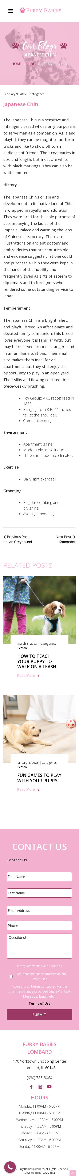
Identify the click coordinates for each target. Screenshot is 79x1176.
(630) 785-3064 (39, 1077)
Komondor (67, 541)
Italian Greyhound (17, 541)
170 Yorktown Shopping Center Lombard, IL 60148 (39, 1064)
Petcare (22, 648)
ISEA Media (48, 1173)
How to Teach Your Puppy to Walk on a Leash (36, 662)
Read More (26, 675)
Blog (31, 63)
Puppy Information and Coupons (39, 966)
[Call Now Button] (10, 1167)
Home (16, 63)
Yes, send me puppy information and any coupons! (41, 976)
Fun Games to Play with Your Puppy (39, 778)
